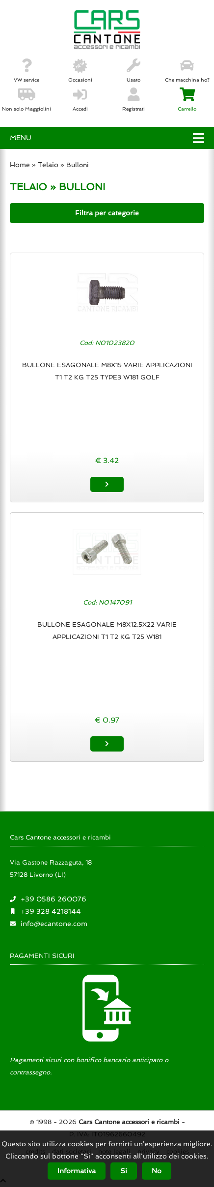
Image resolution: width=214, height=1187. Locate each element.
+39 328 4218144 (51, 911)
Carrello (187, 100)
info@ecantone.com (54, 923)
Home (20, 165)
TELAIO (28, 187)
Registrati (133, 100)
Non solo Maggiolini (26, 100)
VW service (26, 71)
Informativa (76, 1171)
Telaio (48, 165)
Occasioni (80, 71)
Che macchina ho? (187, 71)
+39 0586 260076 (53, 899)
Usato (133, 71)
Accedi (80, 100)
